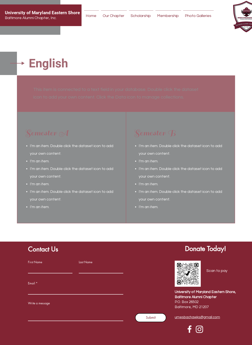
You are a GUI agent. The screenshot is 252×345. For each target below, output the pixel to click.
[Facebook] (189, 329)
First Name (35, 262)
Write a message (39, 303)
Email (31, 283)
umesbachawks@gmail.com (197, 317)
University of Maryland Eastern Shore (42, 12)
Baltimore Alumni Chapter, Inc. (31, 18)
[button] (114, 14)
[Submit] (150, 317)
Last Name (85, 262)
